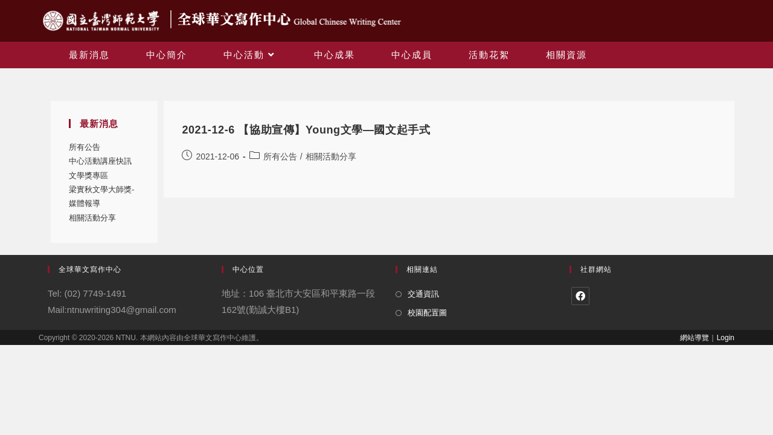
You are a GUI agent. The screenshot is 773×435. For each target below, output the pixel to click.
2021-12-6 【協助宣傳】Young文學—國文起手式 (306, 130)
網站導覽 (694, 338)
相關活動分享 (92, 217)
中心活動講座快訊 (100, 161)
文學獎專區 (88, 175)
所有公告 (84, 147)
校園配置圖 (427, 312)
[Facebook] (580, 296)
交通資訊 (423, 293)
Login (725, 338)
